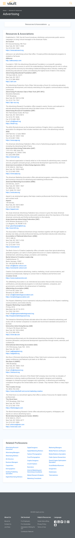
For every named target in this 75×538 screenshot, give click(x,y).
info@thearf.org (15, 121)
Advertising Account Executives (12, 448)
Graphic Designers (32, 460)
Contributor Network (27, 531)
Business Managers (12, 462)
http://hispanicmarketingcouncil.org (18, 316)
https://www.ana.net (12, 247)
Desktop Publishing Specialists (12, 472)
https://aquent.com (12, 209)
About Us (7, 521)
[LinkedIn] (58, 521)
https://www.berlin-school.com (16, 268)
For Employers (25, 521)
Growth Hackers (32, 464)
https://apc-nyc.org (12, 102)
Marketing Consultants (34, 478)
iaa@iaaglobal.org (16, 351)
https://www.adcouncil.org (15, 50)
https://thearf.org (11, 123)
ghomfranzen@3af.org (17, 226)
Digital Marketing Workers (35, 451)
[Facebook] (55, 521)
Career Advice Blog (43, 521)
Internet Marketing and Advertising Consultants (34, 471)
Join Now (7, 527)
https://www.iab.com (13, 335)
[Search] (71, 4)
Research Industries (15, 10)
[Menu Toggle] (4, 3)
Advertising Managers (12, 452)
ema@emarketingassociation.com (21, 295)
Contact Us (7, 524)
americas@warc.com (17, 424)
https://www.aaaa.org (13, 174)
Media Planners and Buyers (57, 451)
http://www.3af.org (12, 228)
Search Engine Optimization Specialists (57, 461)
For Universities (25, 524)
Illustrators (30, 467)
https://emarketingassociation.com (18, 297)
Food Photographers (33, 457)
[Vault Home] (12, 3)
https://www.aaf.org (12, 157)
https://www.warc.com (13, 427)
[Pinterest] (68, 521)
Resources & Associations (37, 24)
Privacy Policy (42, 524)
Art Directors (10, 459)
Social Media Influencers (56, 465)
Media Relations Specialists (57, 454)
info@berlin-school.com (18, 266)
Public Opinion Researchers (57, 457)
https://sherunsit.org (13, 372)
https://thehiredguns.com (14, 408)
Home (5, 10)
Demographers (10, 469)
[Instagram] (65, 521)
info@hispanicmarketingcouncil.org (22, 314)
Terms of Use (42, 527)
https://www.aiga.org (13, 140)
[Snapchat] (55, 525)
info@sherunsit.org (16, 370)
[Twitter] (62, 521)
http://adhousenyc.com (13, 60)
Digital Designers (32, 447)
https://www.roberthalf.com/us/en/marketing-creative (24, 391)
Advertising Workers (12, 455)
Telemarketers (53, 475)
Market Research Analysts (35, 475)
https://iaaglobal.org (13, 353)
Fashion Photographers (34, 454)
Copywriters (9, 465)
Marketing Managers (55, 447)
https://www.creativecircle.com (16, 278)
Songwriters (52, 469)
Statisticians (53, 472)
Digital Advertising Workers (14, 477)
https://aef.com (11, 81)
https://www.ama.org (13, 192)
